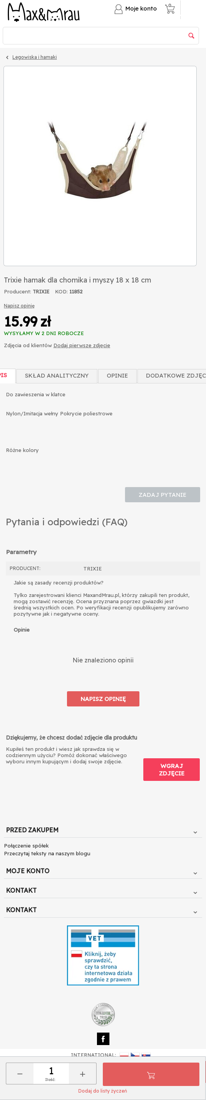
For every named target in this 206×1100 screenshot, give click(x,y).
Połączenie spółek (26, 845)
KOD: (61, 291)
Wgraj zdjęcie (172, 769)
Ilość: (50, 1079)
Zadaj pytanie (163, 494)
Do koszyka (151, 1074)
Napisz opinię (19, 306)
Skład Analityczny (57, 375)
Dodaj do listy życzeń (102, 1091)
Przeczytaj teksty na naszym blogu (47, 853)
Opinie (117, 375)
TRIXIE (41, 292)
